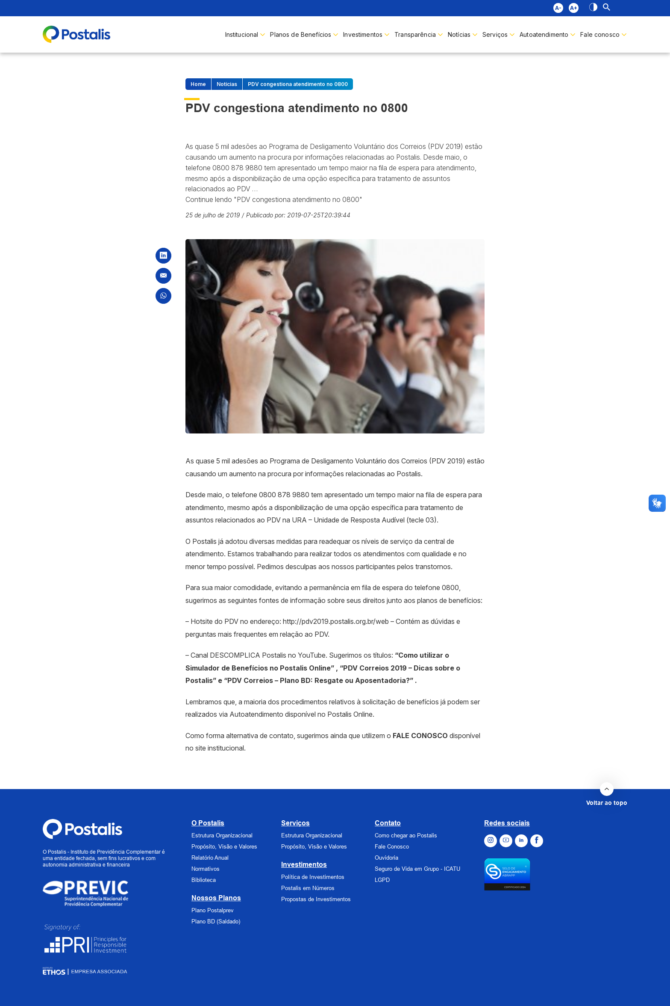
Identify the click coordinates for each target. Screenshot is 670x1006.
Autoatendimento (544, 34)
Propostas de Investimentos (316, 899)
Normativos (205, 868)
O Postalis (207, 823)
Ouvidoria (386, 857)
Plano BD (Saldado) (215, 921)
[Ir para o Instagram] (490, 840)
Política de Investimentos (312, 876)
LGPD (382, 879)
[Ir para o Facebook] (536, 840)
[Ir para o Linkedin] (521, 840)
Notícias (459, 34)
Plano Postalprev (212, 910)
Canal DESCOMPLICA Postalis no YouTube (258, 655)
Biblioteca (203, 879)
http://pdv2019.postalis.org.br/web (336, 621)
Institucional (242, 34)
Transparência (415, 34)
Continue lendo (273, 199)
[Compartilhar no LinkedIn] (163, 256)
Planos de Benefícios (300, 34)
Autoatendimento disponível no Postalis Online (301, 714)
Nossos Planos (216, 898)
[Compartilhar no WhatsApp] (163, 296)
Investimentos (362, 34)
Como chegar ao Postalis (406, 835)
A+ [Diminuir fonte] (573, 8)
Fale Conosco (392, 846)
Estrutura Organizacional (222, 835)
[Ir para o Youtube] (506, 840)
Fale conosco (600, 34)
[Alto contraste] (593, 8)
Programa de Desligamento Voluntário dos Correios (348, 461)
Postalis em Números (308, 887)
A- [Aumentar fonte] (558, 8)
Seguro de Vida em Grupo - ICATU (417, 868)
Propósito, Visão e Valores (224, 846)
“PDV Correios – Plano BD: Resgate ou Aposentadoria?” (318, 680)
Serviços (295, 823)
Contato (388, 823)
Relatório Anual (210, 857)
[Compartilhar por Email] (163, 276)
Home (198, 84)
